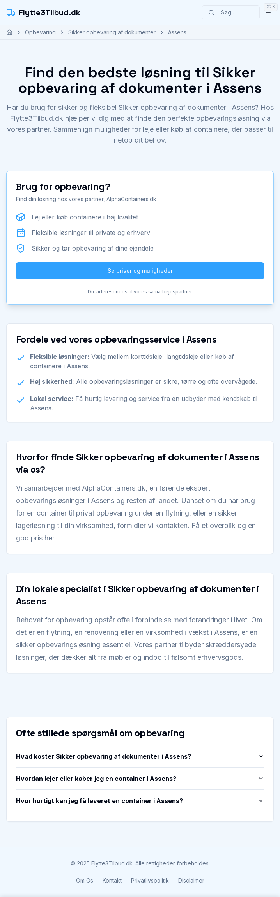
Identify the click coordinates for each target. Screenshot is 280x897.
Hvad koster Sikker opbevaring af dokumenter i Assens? (140, 756)
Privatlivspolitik (150, 880)
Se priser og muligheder (140, 270)
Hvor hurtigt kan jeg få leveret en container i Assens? (140, 801)
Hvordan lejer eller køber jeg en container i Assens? (140, 778)
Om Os (84, 880)
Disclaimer (191, 880)
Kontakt (112, 880)
